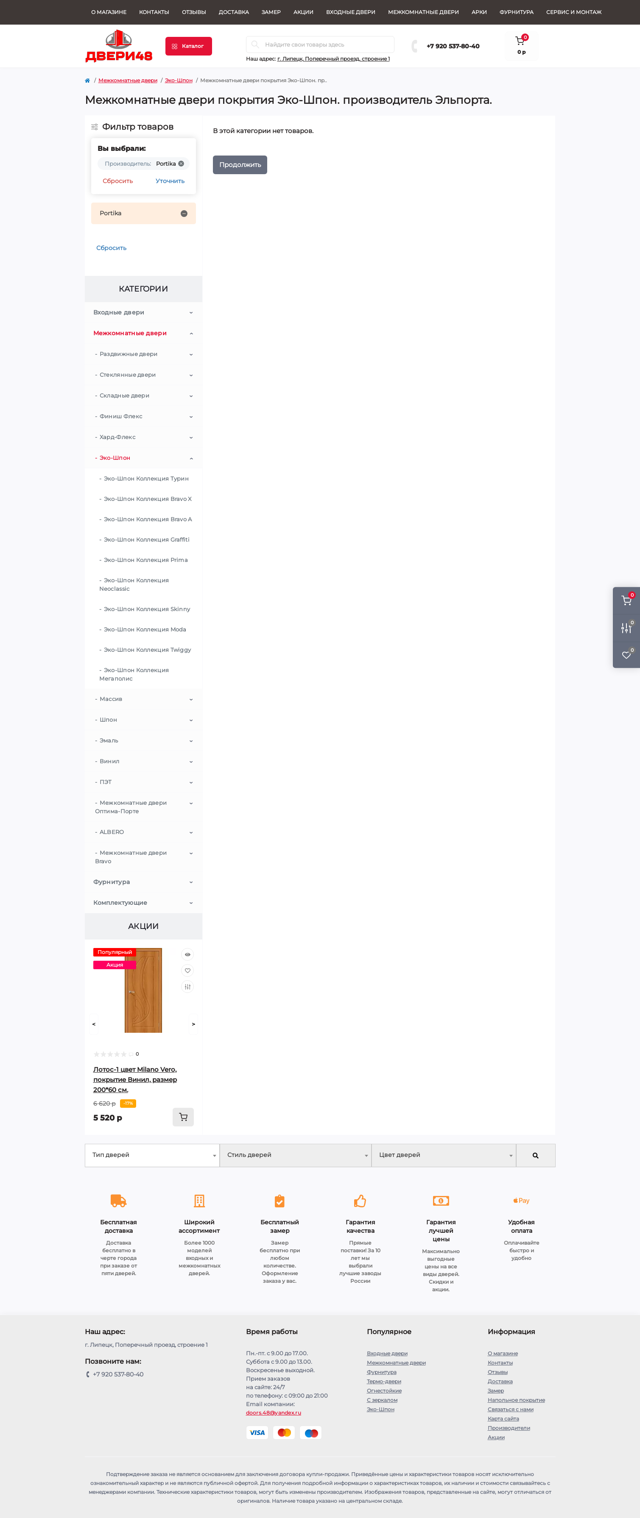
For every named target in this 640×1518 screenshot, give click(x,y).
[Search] (255, 44)
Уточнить (170, 181)
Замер (271, 12)
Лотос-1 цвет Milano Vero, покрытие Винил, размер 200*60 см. (135, 1079)
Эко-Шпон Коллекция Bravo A (148, 519)
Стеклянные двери (128, 374)
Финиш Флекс (121, 416)
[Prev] (93, 1024)
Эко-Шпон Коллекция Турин (146, 478)
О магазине (108, 12)
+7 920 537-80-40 (453, 46)
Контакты (154, 12)
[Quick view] (187, 954)
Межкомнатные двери (423, 12)
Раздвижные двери (129, 353)
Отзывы (194, 12)
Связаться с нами (511, 1409)
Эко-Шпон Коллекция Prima (146, 559)
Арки (479, 12)
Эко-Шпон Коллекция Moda (145, 629)
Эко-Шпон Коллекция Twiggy (147, 649)
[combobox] (152, 1155)
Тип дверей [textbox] (110, 1155)
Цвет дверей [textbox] (399, 1155)
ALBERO (112, 832)
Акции (303, 12)
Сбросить (118, 181)
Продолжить (240, 165)
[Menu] (188, 46)
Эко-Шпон (179, 80)
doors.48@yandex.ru (273, 1413)
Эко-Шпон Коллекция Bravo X (148, 498)
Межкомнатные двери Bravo (131, 857)
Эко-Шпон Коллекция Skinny (147, 609)
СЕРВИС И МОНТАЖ (573, 12)
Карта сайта (503, 1418)
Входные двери (350, 12)
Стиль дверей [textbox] (249, 1155)
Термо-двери (384, 1381)
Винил (110, 761)
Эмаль (109, 740)
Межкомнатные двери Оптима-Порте (131, 807)
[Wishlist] (187, 970)
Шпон (108, 719)
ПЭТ (106, 781)
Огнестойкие (384, 1390)
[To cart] (183, 1117)
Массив (111, 698)
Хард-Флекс (117, 437)
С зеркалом (382, 1400)
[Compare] (187, 986)
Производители (509, 1428)
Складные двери (124, 395)
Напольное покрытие (516, 1400)
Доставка (234, 12)
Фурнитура (517, 12)
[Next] (193, 1024)
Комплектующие (120, 902)
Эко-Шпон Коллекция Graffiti (147, 539)
